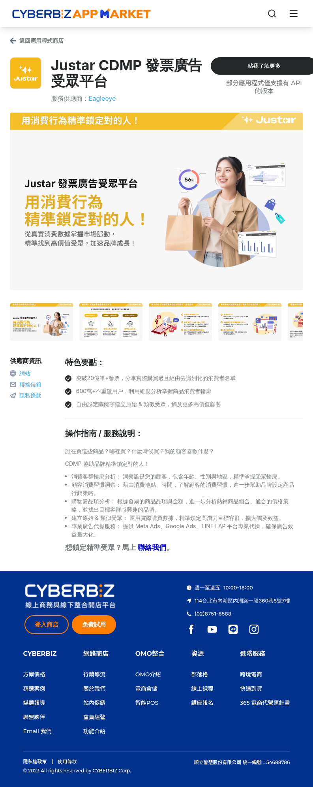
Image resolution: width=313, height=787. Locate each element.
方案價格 (34, 674)
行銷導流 (94, 674)
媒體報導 (34, 702)
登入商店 (46, 624)
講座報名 (202, 702)
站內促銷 (94, 702)
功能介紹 (94, 731)
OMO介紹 (148, 674)
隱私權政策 (35, 761)
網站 (24, 373)
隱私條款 (30, 395)
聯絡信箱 (30, 384)
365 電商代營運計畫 (265, 702)
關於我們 (94, 688)
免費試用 (94, 624)
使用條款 (67, 761)
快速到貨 (251, 688)
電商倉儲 (146, 688)
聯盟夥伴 (34, 717)
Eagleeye (102, 98)
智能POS (147, 702)
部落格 (199, 674)
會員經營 (94, 717)
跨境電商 (251, 674)
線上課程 (202, 688)
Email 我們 (37, 731)
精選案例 (34, 688)
